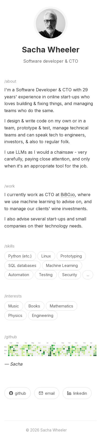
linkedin (77, 393)
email (46, 393)
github (17, 393)
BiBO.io (68, 194)
